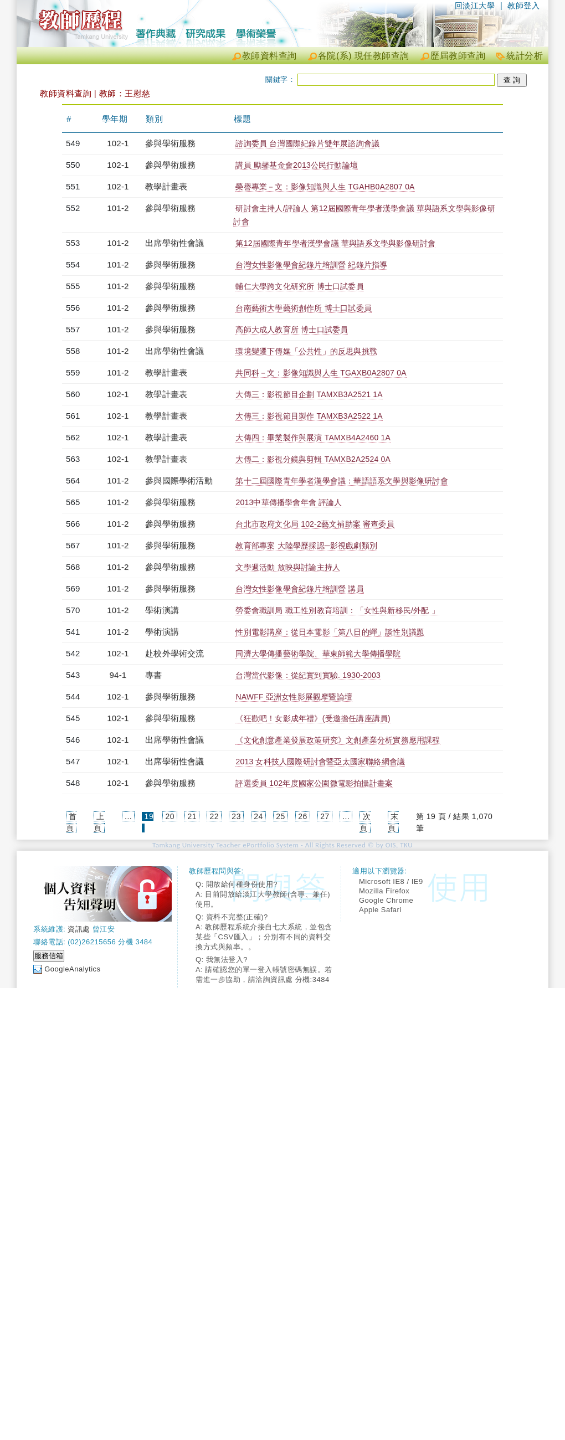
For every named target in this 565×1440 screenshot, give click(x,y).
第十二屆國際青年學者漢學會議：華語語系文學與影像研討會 (341, 480)
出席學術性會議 (174, 243)
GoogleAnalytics (72, 969)
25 (280, 816)
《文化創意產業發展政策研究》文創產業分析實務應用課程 (337, 740)
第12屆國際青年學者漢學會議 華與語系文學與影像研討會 (335, 243)
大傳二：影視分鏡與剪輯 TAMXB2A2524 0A (313, 459)
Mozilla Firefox (384, 891)
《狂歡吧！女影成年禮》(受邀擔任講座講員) (313, 718)
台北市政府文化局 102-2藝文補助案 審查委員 (314, 524)
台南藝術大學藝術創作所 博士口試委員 (303, 308)
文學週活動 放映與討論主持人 (287, 567)
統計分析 (524, 55)
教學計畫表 (166, 186)
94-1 (118, 675)
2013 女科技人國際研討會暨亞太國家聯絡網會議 (320, 761)
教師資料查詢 (269, 55)
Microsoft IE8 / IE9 (391, 881)
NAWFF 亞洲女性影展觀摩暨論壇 (293, 696)
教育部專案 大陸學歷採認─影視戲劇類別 (306, 545)
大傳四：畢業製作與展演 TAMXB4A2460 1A (313, 437)
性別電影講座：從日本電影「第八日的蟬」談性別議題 (329, 632)
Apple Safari (380, 910)
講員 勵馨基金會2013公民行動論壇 (296, 165)
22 (214, 816)
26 (302, 816)
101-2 (118, 208)
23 (236, 816)
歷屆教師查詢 (457, 55)
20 (170, 816)
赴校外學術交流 (174, 653)
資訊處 (79, 929)
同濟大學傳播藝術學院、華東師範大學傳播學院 (317, 653)
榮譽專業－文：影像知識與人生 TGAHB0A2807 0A (324, 186)
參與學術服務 (170, 143)
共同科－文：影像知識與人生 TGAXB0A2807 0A (320, 372)
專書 (153, 675)
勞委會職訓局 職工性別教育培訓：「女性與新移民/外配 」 (337, 610)
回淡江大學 (475, 5)
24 (258, 816)
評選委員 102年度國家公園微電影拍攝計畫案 (314, 783)
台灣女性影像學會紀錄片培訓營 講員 (299, 588)
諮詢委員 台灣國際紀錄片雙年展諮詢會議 (307, 143)
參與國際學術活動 (179, 480)
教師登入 (523, 5)
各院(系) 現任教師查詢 (363, 55)
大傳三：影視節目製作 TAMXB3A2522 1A (308, 416)
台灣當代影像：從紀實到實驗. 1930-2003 (308, 675)
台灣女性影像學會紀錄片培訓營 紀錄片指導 (311, 264)
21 (192, 816)
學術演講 (162, 610)
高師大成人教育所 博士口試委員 (291, 329)
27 (325, 816)
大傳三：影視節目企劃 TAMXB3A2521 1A (308, 394)
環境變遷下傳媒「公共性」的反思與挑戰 (306, 351)
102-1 (118, 143)
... (128, 816)
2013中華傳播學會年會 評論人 (288, 502)
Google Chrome (386, 900)
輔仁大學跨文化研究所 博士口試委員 (299, 286)
